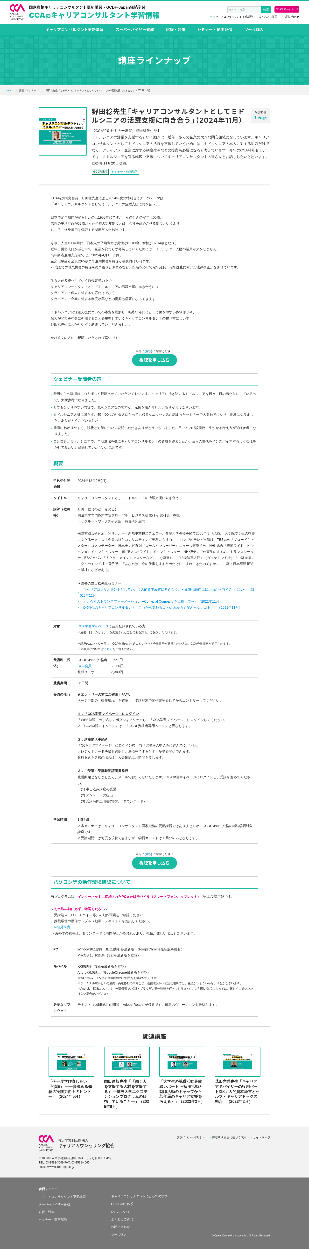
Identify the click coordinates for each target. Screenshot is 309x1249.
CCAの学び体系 (122, 1204)
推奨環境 (63, 927)
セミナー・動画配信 (214, 29)
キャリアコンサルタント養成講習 (233, 16)
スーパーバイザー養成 (134, 29)
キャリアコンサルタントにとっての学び (139, 1196)
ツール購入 (254, 29)
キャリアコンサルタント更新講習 (74, 29)
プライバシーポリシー (190, 1137)
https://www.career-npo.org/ (56, 1167)
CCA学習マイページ (287, 9)
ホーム (8, 90)
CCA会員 (84, 666)
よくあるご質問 (268, 16)
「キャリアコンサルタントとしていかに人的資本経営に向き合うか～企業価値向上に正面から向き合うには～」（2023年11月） (167, 592)
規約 (147, 351)
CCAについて (120, 1211)
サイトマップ (261, 1137)
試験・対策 (175, 29)
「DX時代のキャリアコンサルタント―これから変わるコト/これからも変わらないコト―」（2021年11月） (161, 607)
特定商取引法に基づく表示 (229, 1137)
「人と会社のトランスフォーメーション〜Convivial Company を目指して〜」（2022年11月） (151, 601)
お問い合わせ (291, 16)
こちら (108, 649)
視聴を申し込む (154, 360)
